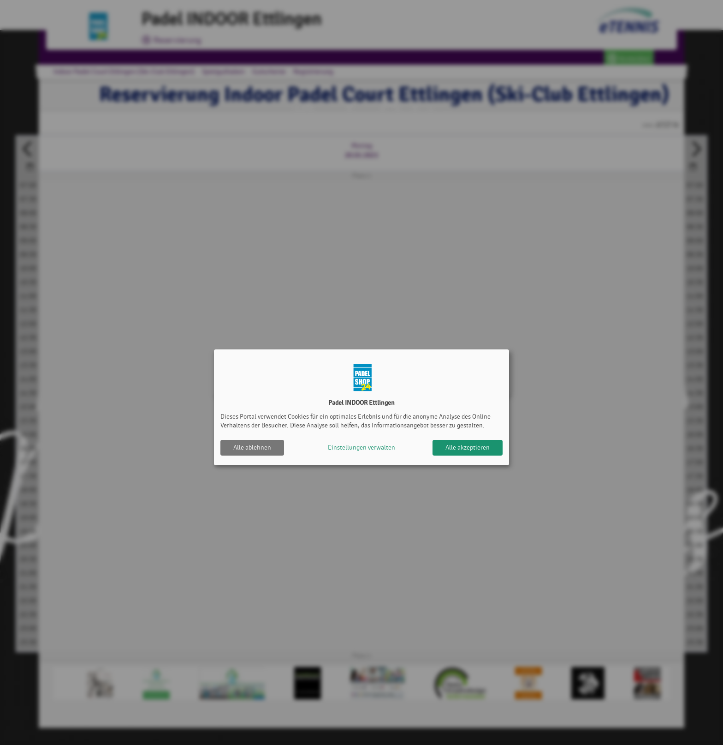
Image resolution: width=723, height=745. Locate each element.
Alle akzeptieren (467, 447)
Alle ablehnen (252, 447)
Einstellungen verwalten (361, 447)
